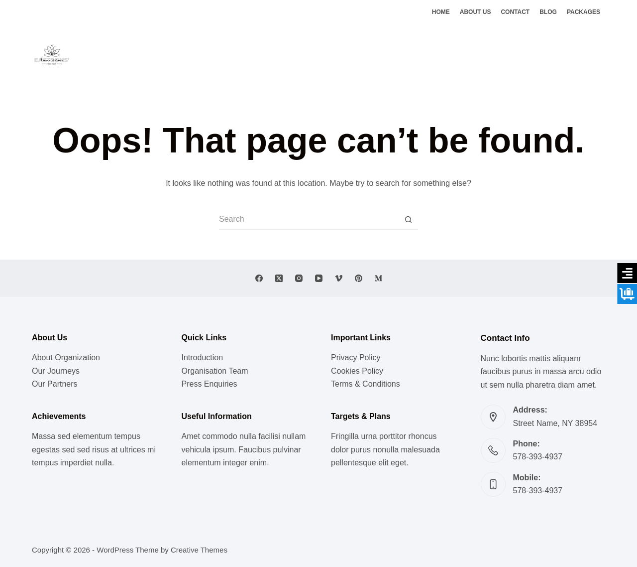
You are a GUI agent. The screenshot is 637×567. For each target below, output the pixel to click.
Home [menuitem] (441, 11)
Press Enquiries (209, 384)
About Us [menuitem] (475, 11)
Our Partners (55, 384)
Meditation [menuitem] (286, 54)
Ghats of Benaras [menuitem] (415, 54)
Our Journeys (56, 371)
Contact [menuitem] (515, 11)
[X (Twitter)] (586, 55)
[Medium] (378, 278)
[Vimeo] (338, 278)
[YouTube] (318, 278)
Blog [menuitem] (548, 11)
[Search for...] (308, 220)
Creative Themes (199, 550)
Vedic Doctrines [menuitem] (344, 54)
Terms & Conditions (365, 384)
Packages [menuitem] (583, 11)
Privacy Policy (356, 357)
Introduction (202, 357)
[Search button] (408, 220)
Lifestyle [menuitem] (239, 54)
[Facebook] (571, 55)
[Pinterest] (358, 278)
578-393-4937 (538, 456)
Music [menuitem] (201, 54)
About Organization (66, 357)
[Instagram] (601, 55)
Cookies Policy (357, 371)
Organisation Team (215, 371)
